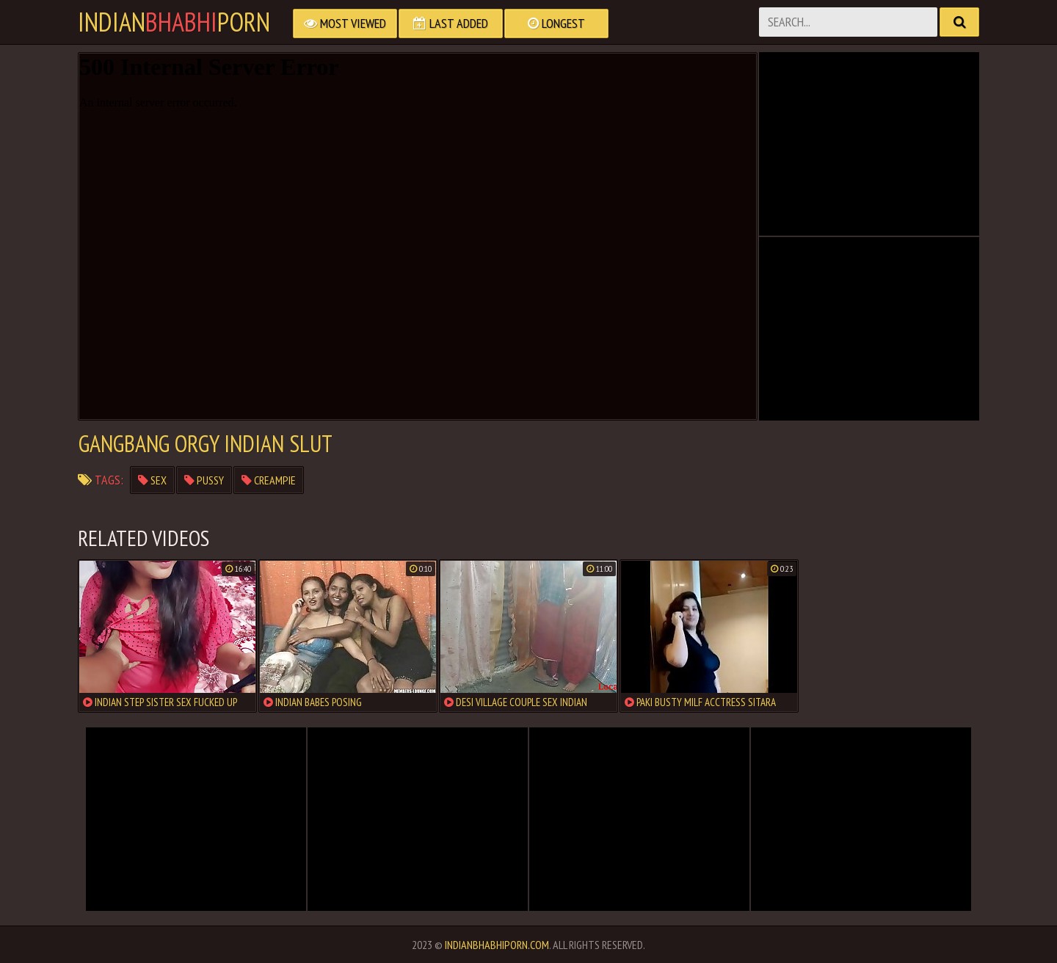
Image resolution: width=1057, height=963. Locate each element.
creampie (268, 480)
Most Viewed (345, 23)
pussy (204, 480)
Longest (556, 23)
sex (152, 480)
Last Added (450, 23)
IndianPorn (174, 22)
